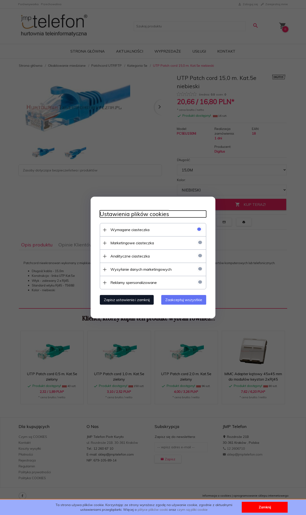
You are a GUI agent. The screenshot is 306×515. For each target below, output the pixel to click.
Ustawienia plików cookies (133, 214)
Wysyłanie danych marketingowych (140, 269)
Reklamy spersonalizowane (132, 282)
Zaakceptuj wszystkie (184, 299)
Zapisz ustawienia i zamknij (126, 299)
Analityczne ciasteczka (129, 256)
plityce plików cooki (153, 509)
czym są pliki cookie (192, 509)
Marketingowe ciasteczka (131, 243)
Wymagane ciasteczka (129, 229)
